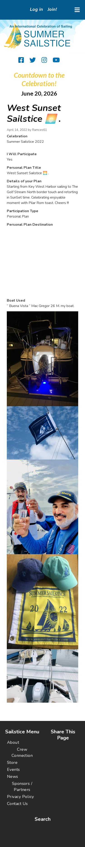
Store (12, 762)
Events (13, 769)
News (12, 776)
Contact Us (17, 803)
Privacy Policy (20, 796)
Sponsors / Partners (22, 786)
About (13, 742)
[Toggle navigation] (77, 10)
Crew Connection (22, 752)
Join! (52, 9)
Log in (36, 9)
